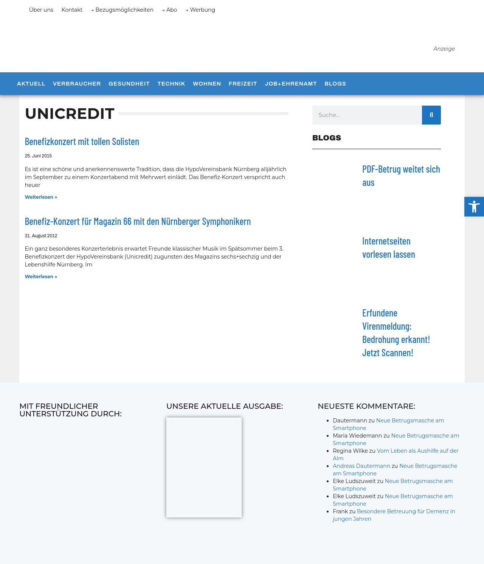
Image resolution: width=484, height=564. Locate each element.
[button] (474, 207)
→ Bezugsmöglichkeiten (122, 9)
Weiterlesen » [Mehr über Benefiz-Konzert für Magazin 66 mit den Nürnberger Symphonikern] (41, 277)
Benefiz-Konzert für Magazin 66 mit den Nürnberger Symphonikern (138, 221)
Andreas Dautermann (361, 466)
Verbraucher (77, 84)
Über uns (41, 9)
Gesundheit (129, 84)
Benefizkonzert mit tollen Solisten (82, 141)
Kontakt (72, 9)
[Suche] (431, 115)
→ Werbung (200, 9)
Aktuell (31, 84)
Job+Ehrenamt (291, 84)
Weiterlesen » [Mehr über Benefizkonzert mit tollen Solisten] (41, 197)
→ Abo (169, 9)
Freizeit (243, 84)
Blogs (335, 84)
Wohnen (207, 84)
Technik (171, 84)
